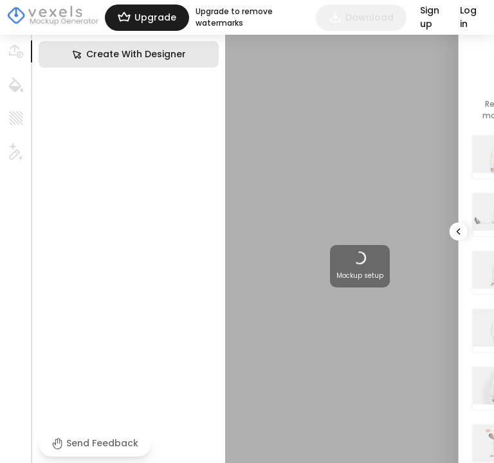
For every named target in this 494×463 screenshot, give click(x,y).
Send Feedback (94, 443)
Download (361, 17)
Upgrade (147, 17)
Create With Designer (128, 54)
